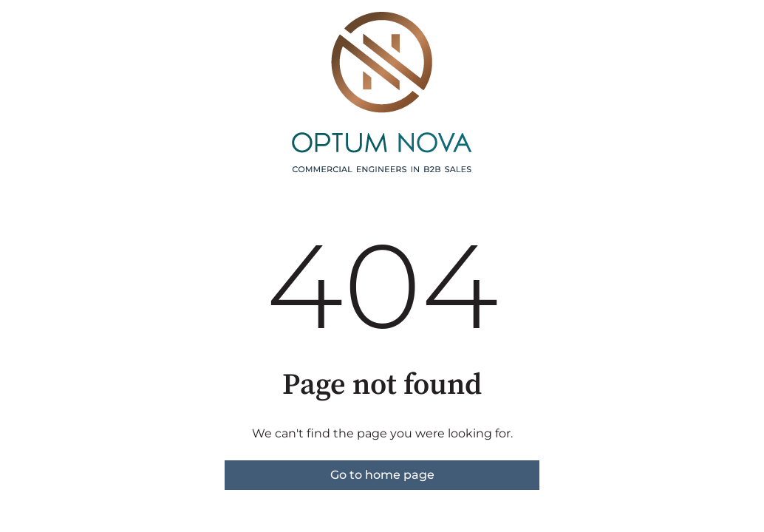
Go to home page (382, 475)
